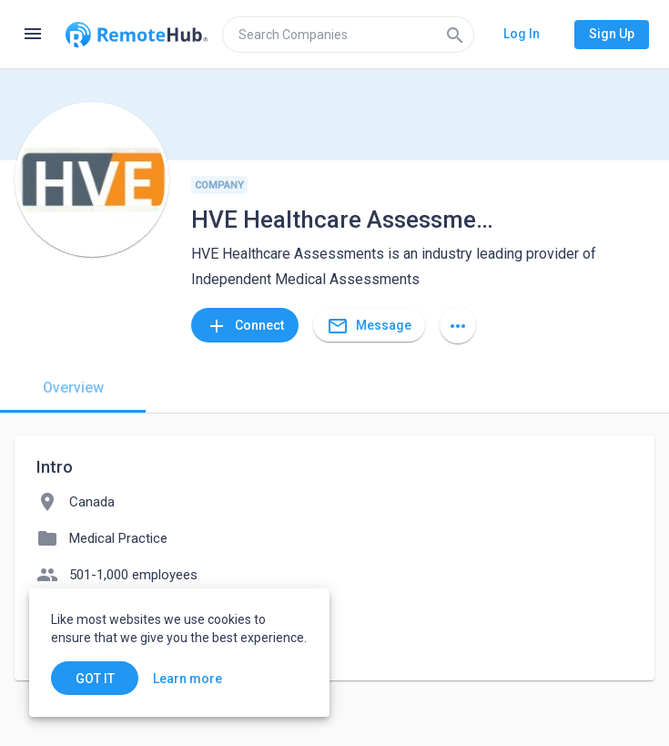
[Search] (455, 34)
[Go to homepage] (137, 34)
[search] (348, 34)
